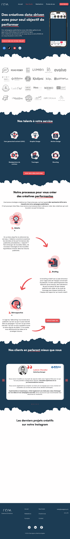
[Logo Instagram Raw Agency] (29, 527)
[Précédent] (3, 380)
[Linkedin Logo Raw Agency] (35, 527)
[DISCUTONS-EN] (63, 4)
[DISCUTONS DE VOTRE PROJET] (13, 41)
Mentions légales (40, 533)
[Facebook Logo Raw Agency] (41, 527)
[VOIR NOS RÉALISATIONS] (34, 173)
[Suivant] (66, 380)
